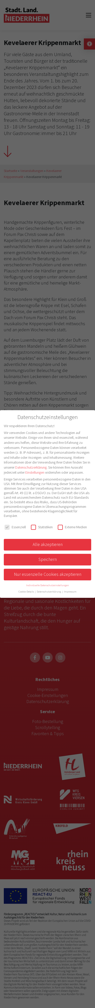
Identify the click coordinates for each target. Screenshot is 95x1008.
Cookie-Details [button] (26, 591)
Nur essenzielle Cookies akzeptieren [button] (47, 574)
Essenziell (15, 527)
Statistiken (42, 527)
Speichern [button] (48, 559)
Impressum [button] (70, 591)
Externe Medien (72, 527)
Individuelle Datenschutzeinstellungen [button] (47, 585)
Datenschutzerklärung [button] (49, 591)
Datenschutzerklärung (31, 467)
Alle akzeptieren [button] (48, 544)
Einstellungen (34, 472)
